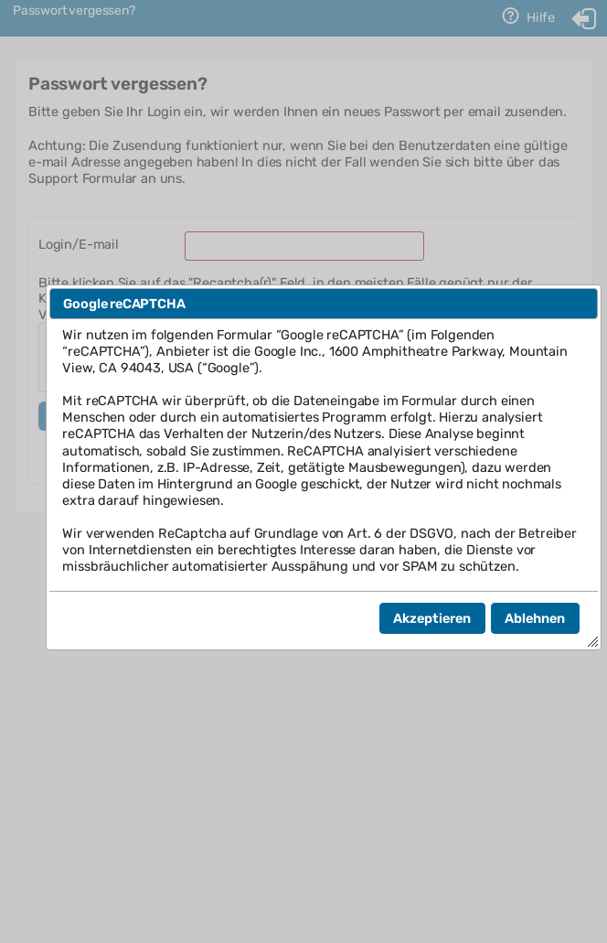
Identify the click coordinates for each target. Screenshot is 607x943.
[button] (432, 618)
